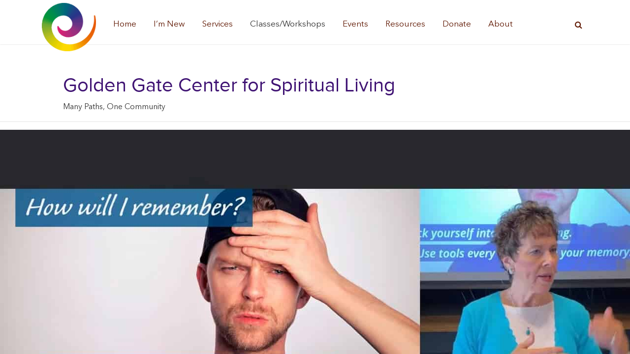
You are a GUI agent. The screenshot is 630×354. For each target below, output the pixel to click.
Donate (456, 24)
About (500, 24)
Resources (405, 24)
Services (217, 24)
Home (124, 24)
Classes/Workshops (287, 24)
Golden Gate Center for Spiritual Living (229, 85)
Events (355, 24)
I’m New (169, 24)
